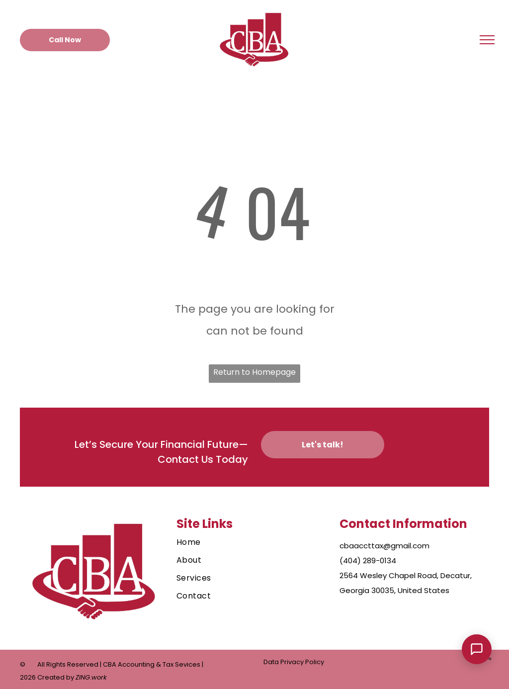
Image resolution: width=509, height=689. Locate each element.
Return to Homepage (254, 372)
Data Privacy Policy (293, 662)
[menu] (487, 40)
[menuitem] (249, 542)
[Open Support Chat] (477, 649)
